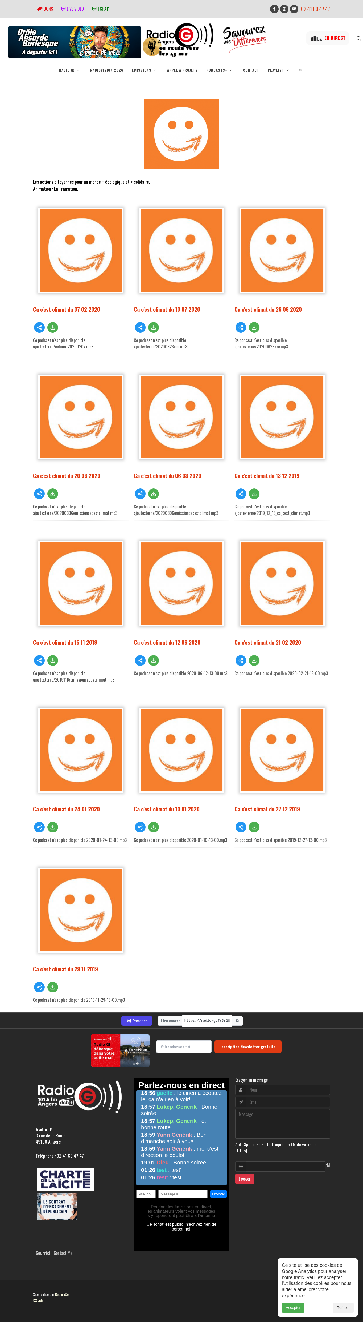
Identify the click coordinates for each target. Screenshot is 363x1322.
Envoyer (245, 1179)
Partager (137, 1021)
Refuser (343, 1307)
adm (38, 1300)
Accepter (293, 1307)
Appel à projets (182, 70)
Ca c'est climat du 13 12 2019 (266, 476)
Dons (45, 9)
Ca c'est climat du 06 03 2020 (167, 476)
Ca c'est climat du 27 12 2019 (267, 809)
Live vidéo (72, 9)
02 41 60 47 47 (315, 9)
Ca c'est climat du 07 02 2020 (66, 309)
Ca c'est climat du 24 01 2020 (66, 809)
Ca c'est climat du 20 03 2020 (66, 476)
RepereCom (63, 1294)
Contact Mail (64, 1253)
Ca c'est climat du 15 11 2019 (65, 642)
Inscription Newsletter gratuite (248, 1047)
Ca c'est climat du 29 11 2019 (65, 969)
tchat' (100, 9)
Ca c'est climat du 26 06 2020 (268, 309)
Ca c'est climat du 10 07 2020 (167, 309)
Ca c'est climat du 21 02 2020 (267, 642)
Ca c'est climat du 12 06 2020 (167, 642)
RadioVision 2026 (106, 70)
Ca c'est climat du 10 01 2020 (167, 809)
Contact (251, 70)
